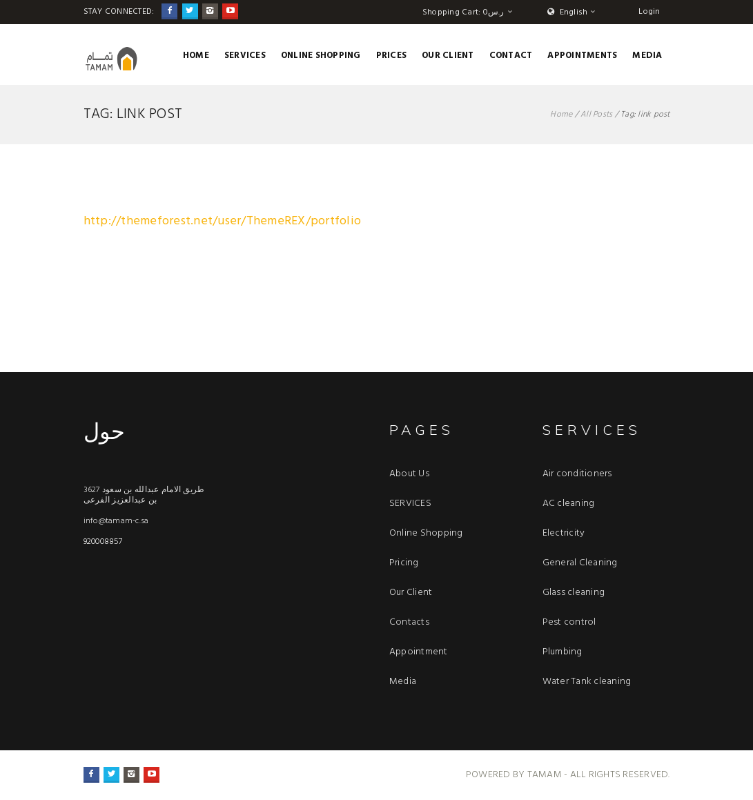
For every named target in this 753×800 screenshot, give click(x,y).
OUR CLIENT (448, 55)
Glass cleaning (573, 593)
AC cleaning (568, 503)
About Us (409, 474)
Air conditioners (577, 474)
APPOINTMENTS (582, 55)
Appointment (418, 652)
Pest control (569, 622)
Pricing (404, 563)
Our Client (411, 593)
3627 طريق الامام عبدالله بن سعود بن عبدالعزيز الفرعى (144, 495)
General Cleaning (580, 563)
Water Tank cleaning (587, 682)
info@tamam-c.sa (116, 521)
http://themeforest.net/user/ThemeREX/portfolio (223, 221)
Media (647, 55)
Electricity (563, 533)
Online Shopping (321, 55)
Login (649, 12)
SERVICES (245, 55)
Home (196, 55)
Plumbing (562, 652)
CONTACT (511, 55)
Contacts (409, 622)
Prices (391, 55)
